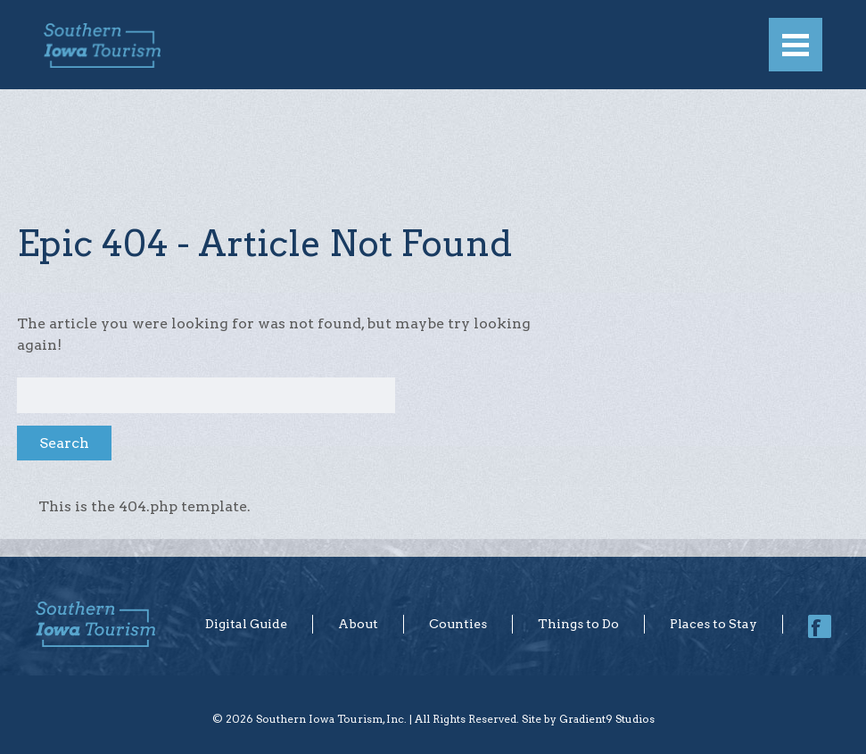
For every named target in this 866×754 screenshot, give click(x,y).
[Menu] (795, 44)
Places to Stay (713, 624)
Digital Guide (246, 624)
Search (64, 443)
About (358, 624)
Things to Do (578, 624)
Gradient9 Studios (607, 718)
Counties (458, 624)
